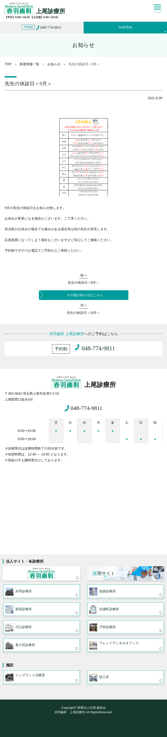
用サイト (104, 573)
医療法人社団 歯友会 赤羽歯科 (41, 573)
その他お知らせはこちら (85, 295)
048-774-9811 (86, 408)
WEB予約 (125, 27)
